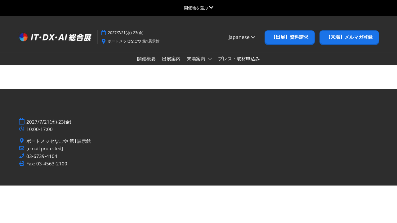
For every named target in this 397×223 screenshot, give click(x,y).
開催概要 (146, 58)
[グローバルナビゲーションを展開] (198, 8)
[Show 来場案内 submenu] (210, 59)
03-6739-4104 (41, 156)
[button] (290, 37)
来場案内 (197, 58)
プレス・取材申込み (239, 58)
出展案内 (171, 58)
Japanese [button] (242, 37)
